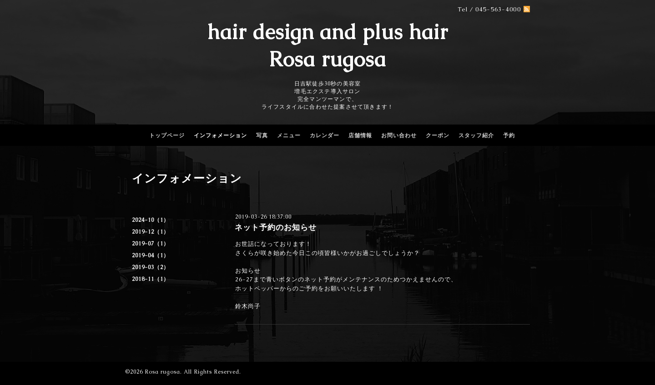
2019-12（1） (150, 231)
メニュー (289, 135)
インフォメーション (220, 135)
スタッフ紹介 (476, 135)
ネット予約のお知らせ (276, 227)
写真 (262, 135)
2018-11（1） (150, 279)
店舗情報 (360, 135)
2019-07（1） (150, 243)
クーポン (437, 135)
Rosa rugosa (162, 371)
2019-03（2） (150, 267)
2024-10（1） (150, 220)
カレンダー (324, 135)
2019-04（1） (150, 255)
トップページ (167, 135)
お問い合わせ (399, 135)
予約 (509, 135)
